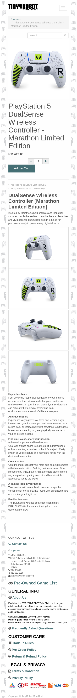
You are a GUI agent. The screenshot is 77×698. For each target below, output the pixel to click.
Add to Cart (22, 168)
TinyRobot (15, 550)
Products (15, 19)
